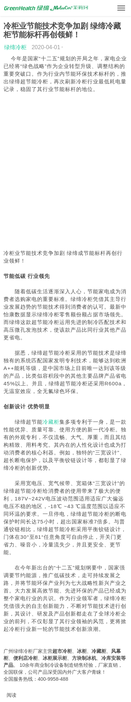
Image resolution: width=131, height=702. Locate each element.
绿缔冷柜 (15, 47)
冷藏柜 (51, 422)
